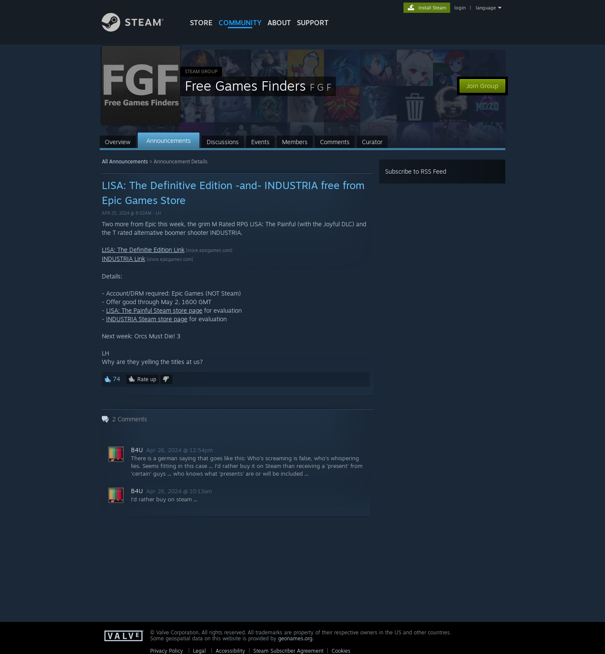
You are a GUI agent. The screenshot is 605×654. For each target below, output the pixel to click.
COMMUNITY (240, 22)
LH (158, 213)
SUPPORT (313, 22)
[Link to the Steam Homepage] (139, 29)
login (460, 8)
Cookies (341, 651)
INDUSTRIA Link (123, 258)
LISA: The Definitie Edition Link (143, 249)
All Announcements (125, 161)
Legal (199, 651)
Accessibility (230, 651)
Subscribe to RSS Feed (415, 171)
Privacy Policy (166, 651)
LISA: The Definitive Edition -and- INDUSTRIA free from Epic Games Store (233, 193)
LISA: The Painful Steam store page (154, 310)
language (486, 8)
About (279, 22)
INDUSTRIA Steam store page (146, 319)
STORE (201, 22)
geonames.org (295, 638)
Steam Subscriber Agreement (288, 651)
